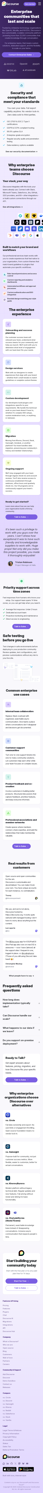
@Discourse (14, 941)
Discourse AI (8, 1318)
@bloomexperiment (13, 898)
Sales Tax (7, 1446)
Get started (30, 4)
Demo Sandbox (9, 1381)
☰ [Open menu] (39, 4)
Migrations (7, 1321)
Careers (6, 1364)
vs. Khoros (7, 1407)
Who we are (8, 1345)
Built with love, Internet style (14, 1475)
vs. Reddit (7, 1410)
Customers (7, 1354)
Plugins (6, 1312)
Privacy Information (11, 1433)
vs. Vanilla (7, 1420)
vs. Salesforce (9, 1414)
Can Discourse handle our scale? (17, 1017)
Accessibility (8, 1440)
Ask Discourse (8, 1374)
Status (5, 1443)
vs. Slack (6, 1417)
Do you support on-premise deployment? (18, 1042)
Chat (5, 1315)
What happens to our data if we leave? (18, 1030)
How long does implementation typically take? (16, 1003)
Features (6, 1308)
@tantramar (10, 967)
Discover (6, 1378)
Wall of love (7, 1358)
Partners (6, 1361)
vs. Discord (7, 1401)
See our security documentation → (21, 151)
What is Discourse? (11, 1341)
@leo (8, 931)
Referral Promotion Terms (13, 1450)
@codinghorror (28, 953)
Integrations (8, 1325)
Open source (8, 1348)
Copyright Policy (10, 1437)
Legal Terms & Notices (12, 1430)
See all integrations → (13, 207)
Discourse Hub (9, 1331)
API (4, 1328)
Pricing (6, 1305)
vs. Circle (7, 1397)
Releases (6, 1387)
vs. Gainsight (8, 1404)
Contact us (7, 1384)
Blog (5, 1351)
